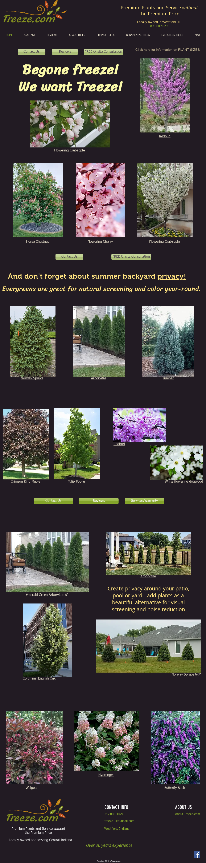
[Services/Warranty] (144, 501)
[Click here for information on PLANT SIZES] (167, 50)
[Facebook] (197, 854)
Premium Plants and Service (159, 7)
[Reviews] (65, 52)
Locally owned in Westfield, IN (159, 22)
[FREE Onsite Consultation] (103, 52)
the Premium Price (159, 14)
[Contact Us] (31, 52)
